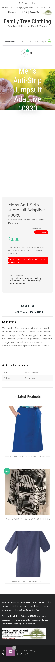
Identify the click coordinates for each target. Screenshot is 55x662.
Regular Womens (17, 456)
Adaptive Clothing (33, 278)
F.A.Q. (24, 12)
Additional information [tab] (29, 312)
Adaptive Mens (24, 219)
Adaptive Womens (14, 519)
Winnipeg (23, 283)
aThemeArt (24, 654)
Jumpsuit (14, 283)
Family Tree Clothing (27, 21)
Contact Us (34, 12)
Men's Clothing (38, 219)
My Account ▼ (14, 12)
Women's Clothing (36, 456)
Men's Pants (13, 223)
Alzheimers (15, 280)
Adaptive (19, 278)
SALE (26, 519)
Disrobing (35, 280)
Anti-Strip (25, 280)
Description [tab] (28, 306)
